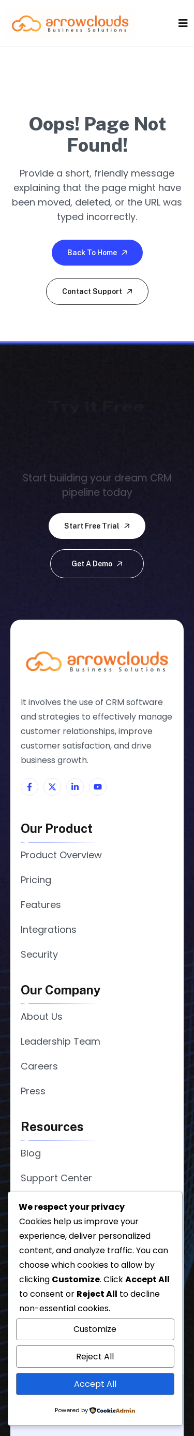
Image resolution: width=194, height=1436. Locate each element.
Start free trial (97, 526)
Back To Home (98, 252)
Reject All (95, 1356)
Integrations (49, 929)
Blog (31, 1153)
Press (33, 1091)
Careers (39, 1066)
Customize (94, 1329)
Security (39, 954)
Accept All (95, 1384)
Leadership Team (60, 1041)
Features (41, 904)
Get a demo (97, 563)
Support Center (56, 1177)
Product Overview (61, 854)
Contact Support (98, 291)
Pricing (36, 879)
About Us (42, 1016)
